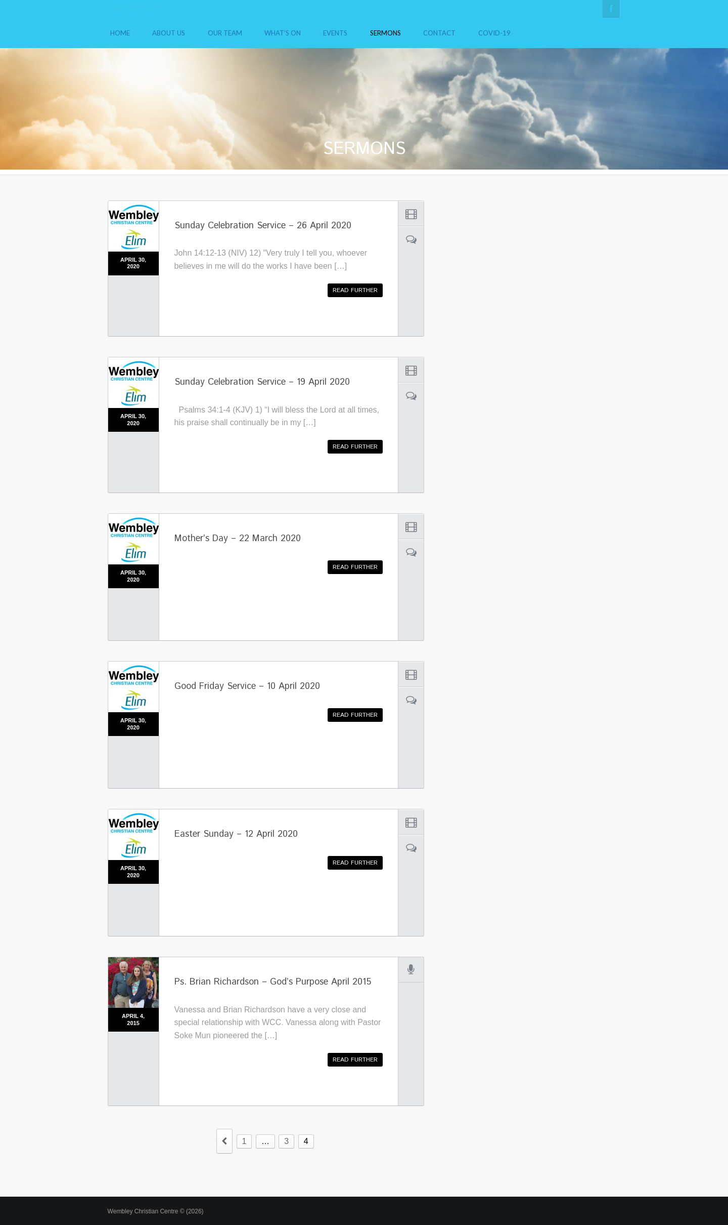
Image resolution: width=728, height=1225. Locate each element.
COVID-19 (494, 33)
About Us (168, 33)
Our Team (225, 33)
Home (120, 33)
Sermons (385, 33)
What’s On (282, 33)
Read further (355, 290)
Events (335, 33)
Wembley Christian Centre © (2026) (156, 1211)
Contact (439, 33)
